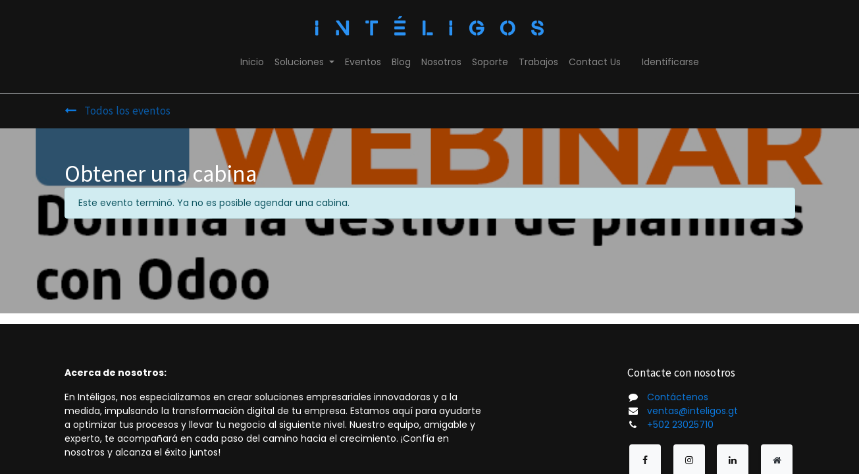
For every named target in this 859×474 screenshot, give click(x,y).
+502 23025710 (680, 424)
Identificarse (670, 61)
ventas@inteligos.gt (692, 410)
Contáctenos (677, 397)
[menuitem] (252, 62)
